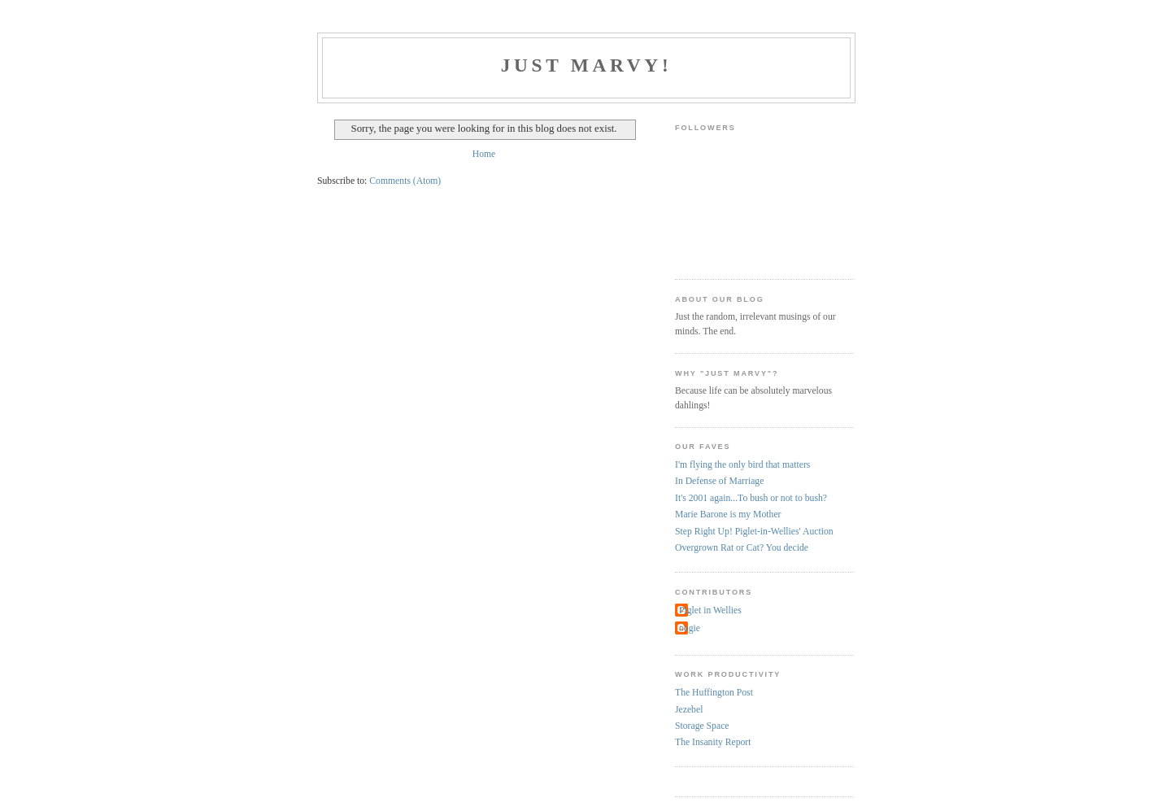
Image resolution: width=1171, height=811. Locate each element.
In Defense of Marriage (719, 481)
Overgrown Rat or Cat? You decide (741, 548)
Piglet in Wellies (710, 610)
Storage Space (702, 726)
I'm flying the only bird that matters (742, 465)
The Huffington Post (714, 692)
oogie (689, 628)
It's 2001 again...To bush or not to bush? (751, 498)
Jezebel (689, 709)
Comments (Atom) (405, 181)
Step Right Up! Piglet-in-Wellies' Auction (754, 531)
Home (484, 154)
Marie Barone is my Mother (728, 514)
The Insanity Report (713, 742)
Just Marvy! (587, 65)
